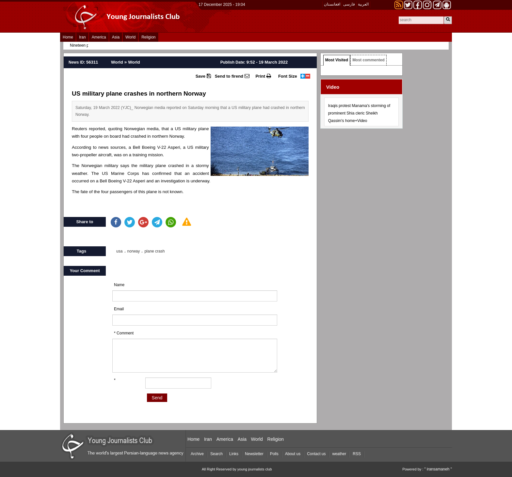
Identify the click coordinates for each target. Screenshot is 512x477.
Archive (197, 454)
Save (203, 76)
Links (233, 454)
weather (339, 454)
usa (119, 251)
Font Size (287, 76)
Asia (116, 37)
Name (119, 285)
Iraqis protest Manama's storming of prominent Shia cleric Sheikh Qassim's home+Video (359, 113)
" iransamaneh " (438, 469)
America (99, 37)
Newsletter (254, 454)
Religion (148, 37)
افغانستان (332, 4)
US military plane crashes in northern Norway (139, 93)
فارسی (349, 4)
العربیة (363, 4)
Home (68, 37)
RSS (357, 454)
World (130, 37)
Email (119, 309)
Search (216, 454)
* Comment (124, 333)
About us (292, 454)
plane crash (154, 251)
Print (263, 76)
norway (133, 251)
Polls (274, 454)
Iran (82, 37)
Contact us (316, 454)
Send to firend (232, 76)
